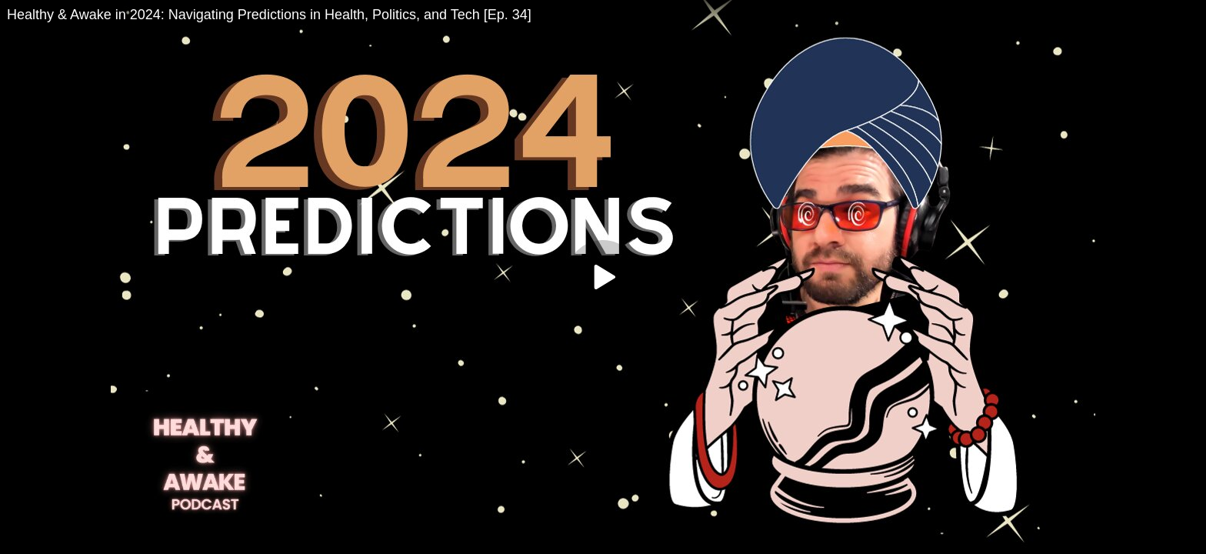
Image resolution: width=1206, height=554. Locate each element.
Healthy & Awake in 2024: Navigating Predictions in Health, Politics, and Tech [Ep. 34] (269, 14)
